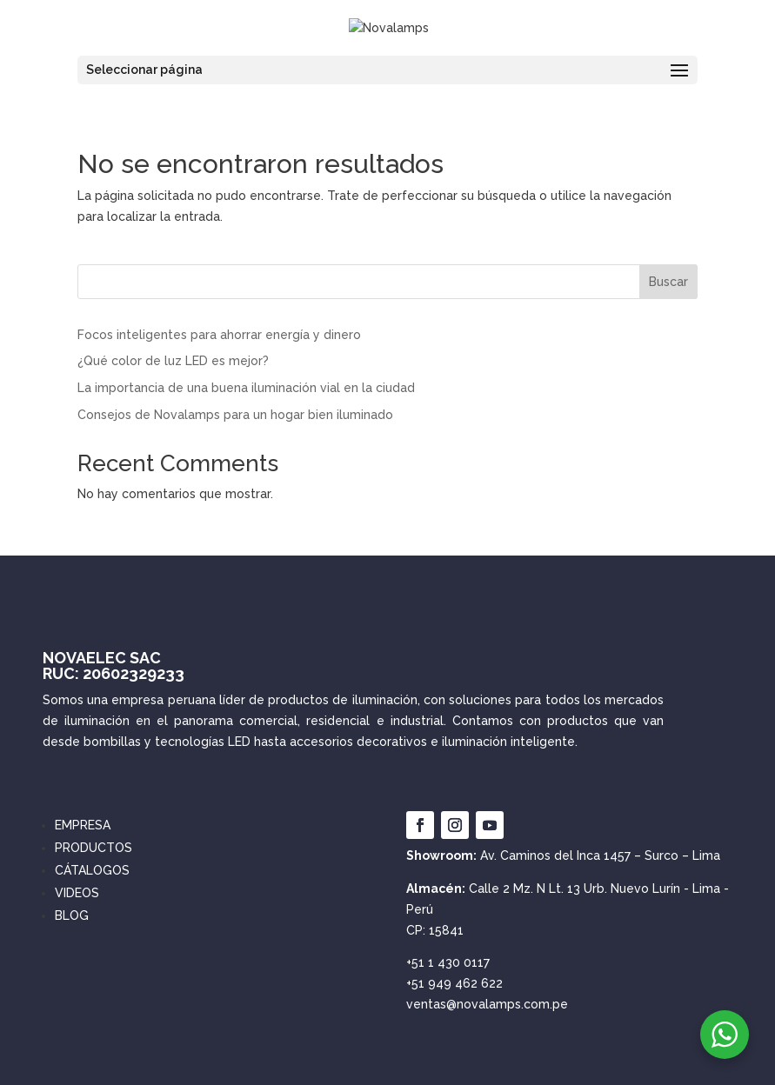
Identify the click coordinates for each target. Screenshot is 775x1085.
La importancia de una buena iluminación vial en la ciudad (246, 388)
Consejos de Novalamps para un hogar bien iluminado (235, 415)
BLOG (72, 915)
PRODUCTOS (93, 848)
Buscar (668, 282)
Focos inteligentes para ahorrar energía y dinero (219, 335)
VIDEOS (77, 893)
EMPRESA (82, 825)
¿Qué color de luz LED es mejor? (173, 361)
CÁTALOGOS (92, 870)
